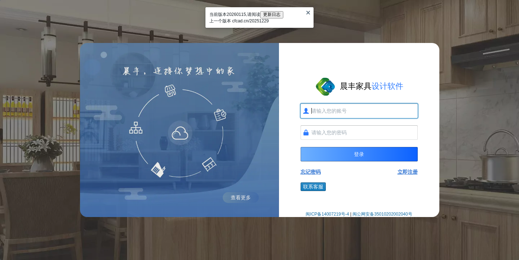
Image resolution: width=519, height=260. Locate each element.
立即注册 (408, 172)
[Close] (308, 12)
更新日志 (271, 14)
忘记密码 (311, 172)
